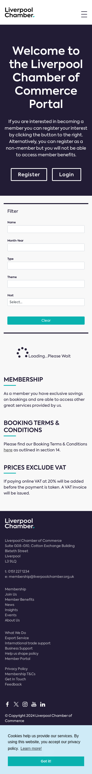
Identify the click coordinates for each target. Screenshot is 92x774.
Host (10, 295)
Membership (15, 589)
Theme (12, 277)
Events (10, 615)
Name (11, 222)
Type (10, 259)
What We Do (15, 633)
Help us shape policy (22, 653)
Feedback (13, 684)
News (9, 604)
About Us (12, 620)
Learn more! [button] (31, 748)
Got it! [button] (46, 761)
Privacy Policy (16, 669)
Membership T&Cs (20, 674)
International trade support (28, 643)
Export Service (17, 638)
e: (39, 576)
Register (29, 174)
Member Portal (17, 658)
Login (66, 174)
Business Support (19, 648)
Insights (11, 610)
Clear (46, 320)
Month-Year (15, 241)
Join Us (11, 594)
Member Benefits (19, 599)
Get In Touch (15, 679)
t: (17, 571)
